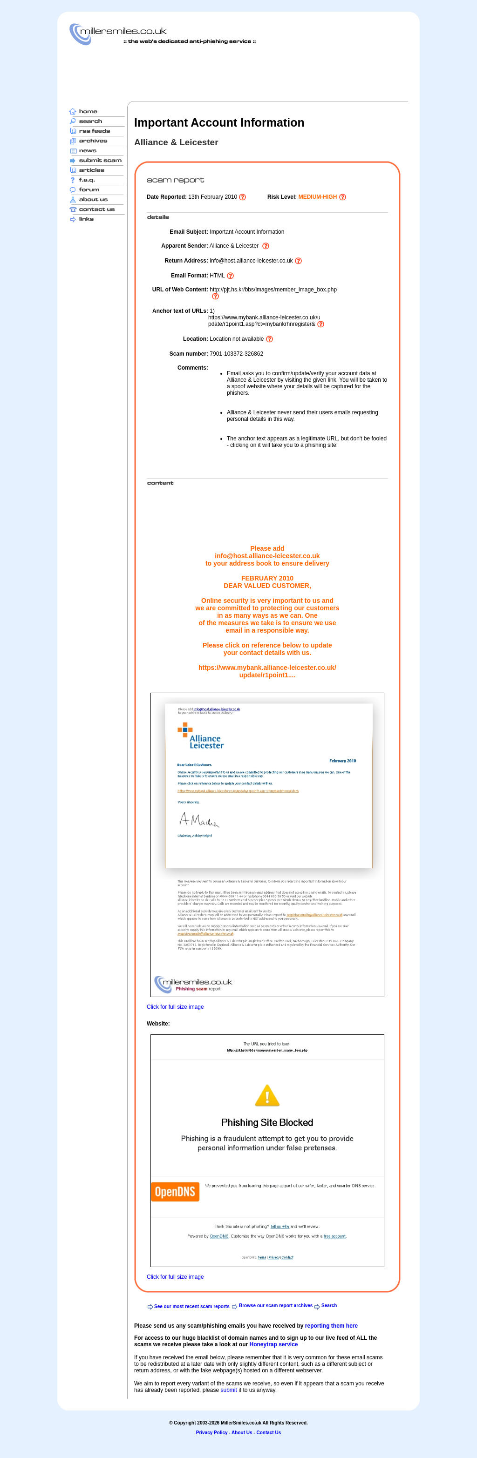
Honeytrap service (273, 1344)
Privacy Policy (212, 1432)
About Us (242, 1432)
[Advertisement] (238, 73)
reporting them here (331, 1326)
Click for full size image (175, 1007)
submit (228, 1390)
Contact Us (268, 1432)
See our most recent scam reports (192, 1306)
